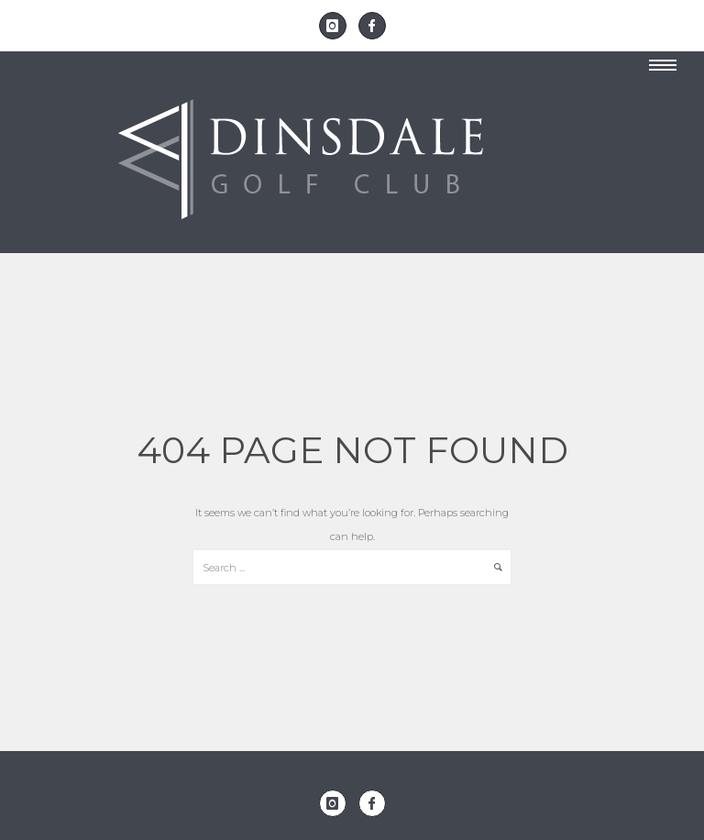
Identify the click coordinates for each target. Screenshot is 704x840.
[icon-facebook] (372, 25)
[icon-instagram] (337, 25)
